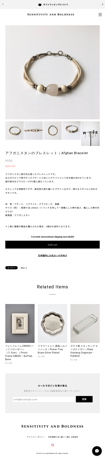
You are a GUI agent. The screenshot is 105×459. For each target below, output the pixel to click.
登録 (84, 399)
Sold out (52, 244)
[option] (52, 72)
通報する (24, 268)
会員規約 (74, 437)
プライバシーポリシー (36, 437)
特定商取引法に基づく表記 (59, 437)
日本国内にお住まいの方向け (52, 255)
